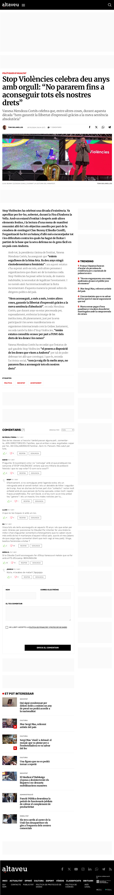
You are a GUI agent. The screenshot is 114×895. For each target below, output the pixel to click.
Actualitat (16, 881)
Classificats (73, 881)
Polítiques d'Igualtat (14, 73)
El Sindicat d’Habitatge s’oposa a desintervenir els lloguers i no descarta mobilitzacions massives (34, 781)
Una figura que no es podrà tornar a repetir (35, 763)
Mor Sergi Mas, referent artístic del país (33, 725)
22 (7, 563)
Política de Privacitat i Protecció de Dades (48, 627)
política (8, 383)
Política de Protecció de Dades (48, 886)
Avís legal (87, 886)
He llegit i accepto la (36, 627)
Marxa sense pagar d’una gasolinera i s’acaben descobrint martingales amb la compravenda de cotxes (94, 310)
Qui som (4, 886)
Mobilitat (24, 816)
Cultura (24, 720)
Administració (26, 795)
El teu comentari (14, 604)
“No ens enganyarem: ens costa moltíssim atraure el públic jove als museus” (94, 281)
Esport (50, 881)
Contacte (16, 885)
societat (21, 383)
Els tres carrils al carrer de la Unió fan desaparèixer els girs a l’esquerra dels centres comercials (35, 824)
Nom (8, 590)
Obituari (88, 881)
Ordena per (54, 430)
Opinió (28, 881)
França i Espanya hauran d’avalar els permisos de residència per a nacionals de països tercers (92, 270)
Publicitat (28, 885)
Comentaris (55, 127)
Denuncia (35, 453)
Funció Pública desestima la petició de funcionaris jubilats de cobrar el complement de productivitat (36, 802)
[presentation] (28, 639)
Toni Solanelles (15, 127)
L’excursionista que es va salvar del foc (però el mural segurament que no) (94, 299)
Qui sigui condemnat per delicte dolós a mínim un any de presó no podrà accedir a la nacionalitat (36, 707)
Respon (22, 453)
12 (14, 563)
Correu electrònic (49, 590)
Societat (24, 699)
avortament (35, 383)
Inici (4, 881)
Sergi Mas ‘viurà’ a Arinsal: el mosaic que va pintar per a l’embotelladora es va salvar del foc (36, 744)
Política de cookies (71, 886)
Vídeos (60, 881)
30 (14, 546)
